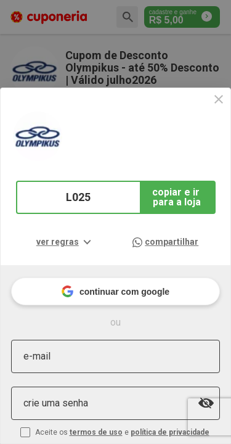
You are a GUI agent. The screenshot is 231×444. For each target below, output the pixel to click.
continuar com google (115, 291)
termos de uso (96, 432)
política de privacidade (170, 432)
